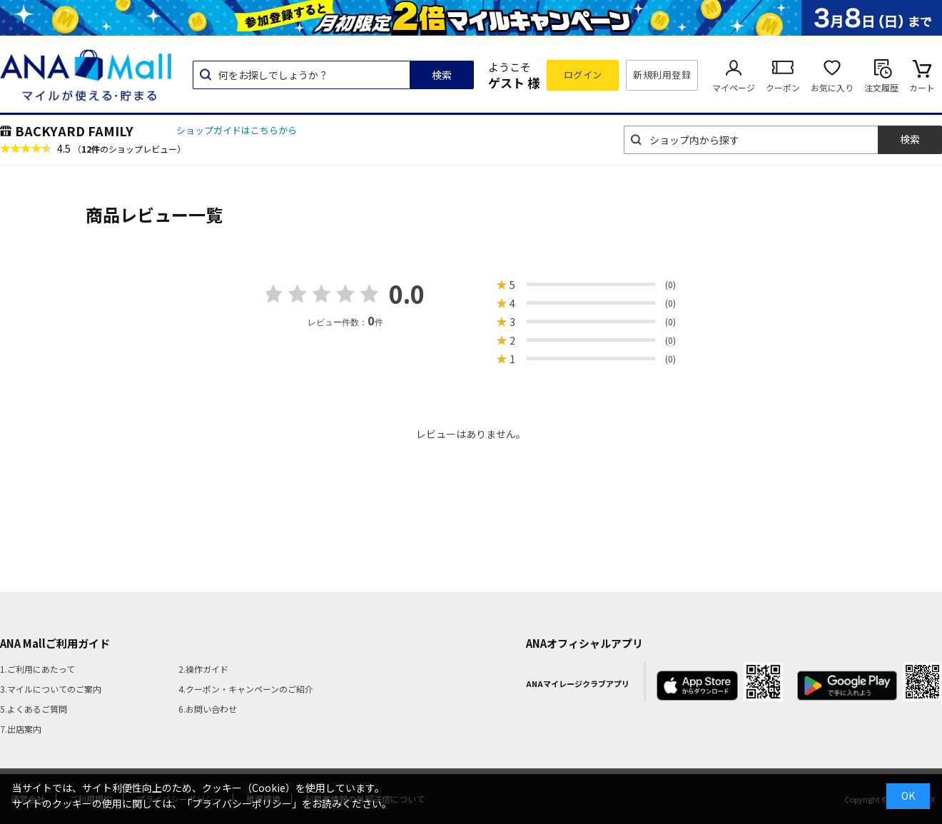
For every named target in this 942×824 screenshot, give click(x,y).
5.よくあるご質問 (33, 709)
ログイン (583, 74)
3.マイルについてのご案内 (50, 689)
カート (922, 87)
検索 (442, 75)
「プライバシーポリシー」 (242, 803)
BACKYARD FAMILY (74, 130)
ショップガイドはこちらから (236, 130)
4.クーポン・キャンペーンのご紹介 (245, 689)
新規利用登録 (662, 74)
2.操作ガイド (203, 669)
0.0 (407, 293)
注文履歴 (881, 87)
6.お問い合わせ (207, 709)
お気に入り (832, 87)
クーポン (783, 87)
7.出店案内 (20, 729)
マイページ (733, 87)
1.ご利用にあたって (37, 669)
